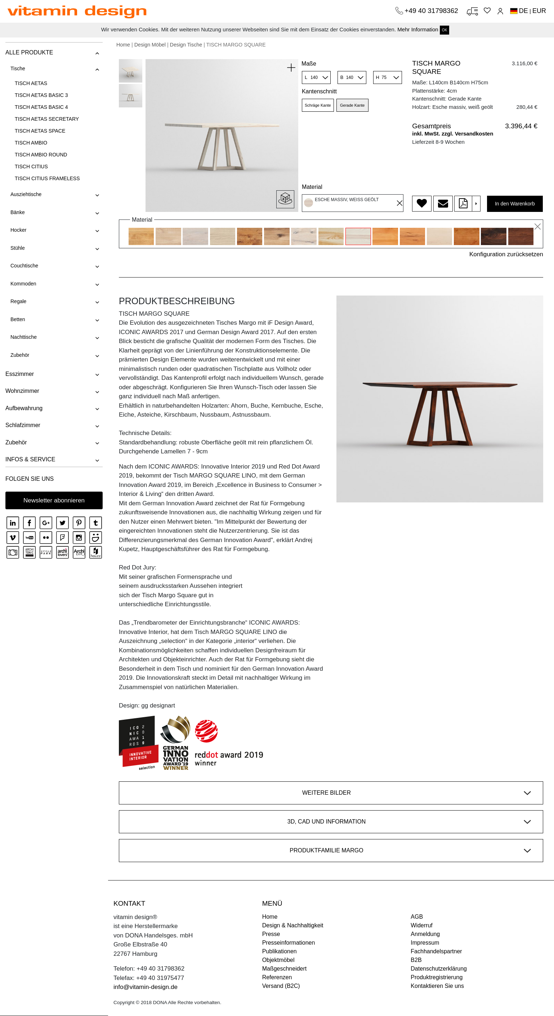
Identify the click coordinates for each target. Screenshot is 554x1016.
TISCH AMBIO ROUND (41, 154)
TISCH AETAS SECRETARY (47, 119)
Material (312, 187)
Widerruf (421, 925)
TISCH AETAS (31, 83)
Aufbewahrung (24, 408)
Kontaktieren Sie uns (437, 986)
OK (444, 30)
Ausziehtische (25, 194)
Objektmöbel (278, 960)
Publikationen (279, 951)
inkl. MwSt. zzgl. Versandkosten (452, 133)
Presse (271, 934)
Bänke (17, 212)
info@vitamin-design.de (145, 987)
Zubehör (19, 355)
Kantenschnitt (319, 91)
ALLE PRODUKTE (29, 52)
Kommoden (23, 284)
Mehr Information (417, 29)
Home (123, 45)
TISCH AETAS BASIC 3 (41, 95)
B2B (416, 960)
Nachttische (23, 337)
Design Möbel (150, 45)
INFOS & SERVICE (30, 459)
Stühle (17, 248)
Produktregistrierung (437, 977)
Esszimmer (19, 374)
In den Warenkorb (515, 204)
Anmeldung (425, 934)
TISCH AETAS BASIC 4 (41, 107)
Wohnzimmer (22, 391)
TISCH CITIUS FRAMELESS (47, 178)
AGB (417, 917)
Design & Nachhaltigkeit (292, 925)
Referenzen (277, 977)
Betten (17, 319)
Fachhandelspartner (436, 951)
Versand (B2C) (281, 986)
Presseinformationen (288, 943)
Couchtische (24, 266)
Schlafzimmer (22, 425)
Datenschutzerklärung (439, 969)
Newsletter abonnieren (54, 500)
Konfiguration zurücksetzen (506, 254)
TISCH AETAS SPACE (40, 131)
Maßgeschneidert (284, 969)
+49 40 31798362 (432, 10)
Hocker (18, 230)
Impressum (425, 943)
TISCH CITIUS (31, 166)
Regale (18, 301)
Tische (17, 68)
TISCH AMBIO (31, 143)
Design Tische (186, 45)
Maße (308, 64)
